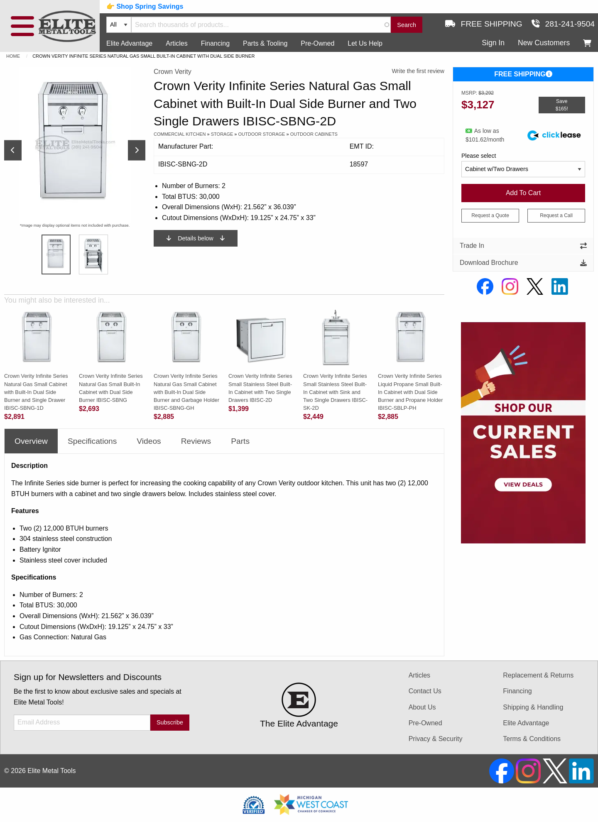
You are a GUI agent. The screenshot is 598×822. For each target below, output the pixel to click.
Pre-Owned (317, 43)
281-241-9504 (563, 24)
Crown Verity (172, 71)
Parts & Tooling (265, 43)
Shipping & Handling (533, 707)
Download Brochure (523, 262)
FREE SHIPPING (523, 74)
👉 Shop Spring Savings (144, 6)
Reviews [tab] (196, 441)
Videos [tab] (149, 441)
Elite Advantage (129, 43)
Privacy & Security (436, 738)
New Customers (544, 43)
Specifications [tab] (92, 441)
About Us (422, 707)
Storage (222, 134)
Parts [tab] (240, 441)
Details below (195, 238)
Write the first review (418, 71)
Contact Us (425, 691)
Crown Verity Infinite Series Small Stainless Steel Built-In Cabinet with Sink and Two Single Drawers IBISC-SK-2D (335, 392)
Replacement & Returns (538, 675)
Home (13, 56)
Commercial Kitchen (180, 134)
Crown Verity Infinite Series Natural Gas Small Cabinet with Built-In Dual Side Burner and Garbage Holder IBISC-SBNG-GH (186, 392)
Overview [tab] (31, 441)
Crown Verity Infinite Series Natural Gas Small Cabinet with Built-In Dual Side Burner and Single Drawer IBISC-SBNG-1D (36, 392)
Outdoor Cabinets (314, 134)
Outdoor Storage (261, 134)
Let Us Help (365, 43)
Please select (478, 155)
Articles (176, 43)
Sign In (493, 43)
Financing (215, 43)
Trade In (523, 245)
